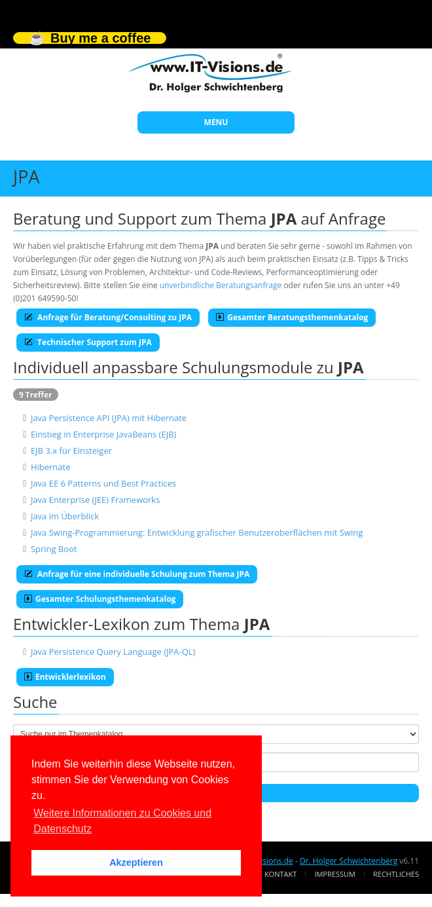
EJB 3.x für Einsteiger (71, 450)
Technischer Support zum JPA (88, 342)
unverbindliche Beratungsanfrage (221, 285)
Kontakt (280, 874)
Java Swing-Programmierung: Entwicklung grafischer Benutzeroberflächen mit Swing (197, 532)
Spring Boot (54, 549)
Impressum (334, 874)
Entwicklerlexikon (65, 676)
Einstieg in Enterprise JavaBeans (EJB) (104, 434)
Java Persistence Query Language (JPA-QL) (113, 651)
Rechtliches (396, 874)
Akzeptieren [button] (136, 862)
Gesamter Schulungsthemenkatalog (99, 598)
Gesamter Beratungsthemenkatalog (292, 317)
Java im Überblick (65, 516)
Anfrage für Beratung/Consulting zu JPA (108, 317)
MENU (216, 122)
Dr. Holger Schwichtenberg (348, 860)
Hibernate (51, 467)
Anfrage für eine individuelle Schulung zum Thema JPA (136, 574)
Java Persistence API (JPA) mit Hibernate (109, 418)
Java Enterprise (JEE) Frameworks (95, 500)
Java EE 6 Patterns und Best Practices (103, 483)
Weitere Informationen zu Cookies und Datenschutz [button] (122, 820)
